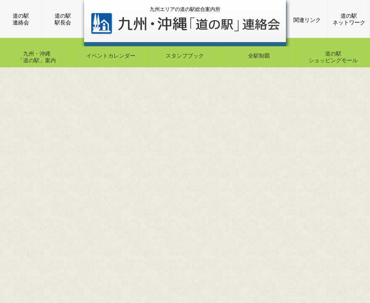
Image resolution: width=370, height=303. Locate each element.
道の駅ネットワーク (349, 19)
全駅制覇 (259, 56)
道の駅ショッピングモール (333, 57)
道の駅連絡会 (21, 19)
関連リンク (307, 20)
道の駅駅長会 (63, 19)
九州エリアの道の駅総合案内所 (185, 9)
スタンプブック (185, 56)
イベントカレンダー (110, 56)
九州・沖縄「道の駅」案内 (37, 57)
